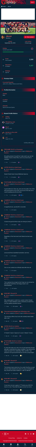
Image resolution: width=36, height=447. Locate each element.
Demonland (18, 151)
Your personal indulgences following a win (17, 311)
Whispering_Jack (10, 122)
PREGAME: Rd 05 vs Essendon (13, 149)
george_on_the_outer (11, 132)
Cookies (25, 438)
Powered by (25, 440)
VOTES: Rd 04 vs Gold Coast (12, 167)
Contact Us (19, 438)
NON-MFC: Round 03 (10, 360)
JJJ (6, 137)
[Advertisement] (18, 14)
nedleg (7, 117)
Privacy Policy (12, 438)
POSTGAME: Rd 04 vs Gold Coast (14, 182)
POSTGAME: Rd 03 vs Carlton (13, 341)
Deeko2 (17, 313)
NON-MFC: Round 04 (10, 293)
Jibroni (8, 151)
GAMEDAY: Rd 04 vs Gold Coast (14, 200)
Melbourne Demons (29, 313)
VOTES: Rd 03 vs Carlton (11, 326)
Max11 (7, 127)
